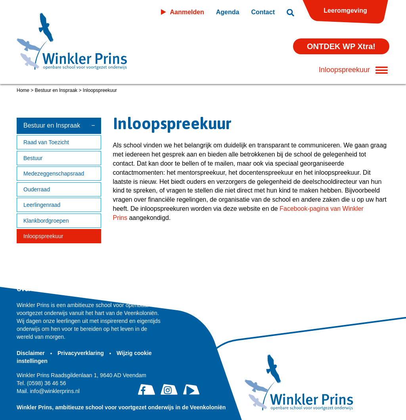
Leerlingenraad (41, 205)
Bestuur (32, 158)
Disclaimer (31, 353)
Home (23, 90)
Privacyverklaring (81, 353)
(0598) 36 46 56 (41, 383)
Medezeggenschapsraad (53, 173)
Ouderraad (36, 189)
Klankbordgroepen (46, 221)
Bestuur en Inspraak (56, 90)
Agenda (227, 12)
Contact (263, 12)
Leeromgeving (345, 10)
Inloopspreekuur (43, 236)
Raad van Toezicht (46, 142)
